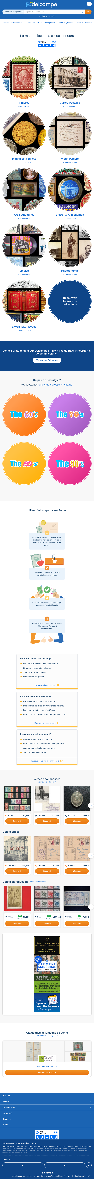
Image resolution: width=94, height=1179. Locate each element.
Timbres (5, 23)
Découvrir (17, 821)
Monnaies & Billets (34, 23)
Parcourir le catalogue (47, 1072)
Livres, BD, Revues (65, 23)
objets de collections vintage (55, 384)
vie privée (87, 1176)
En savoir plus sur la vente (47, 723)
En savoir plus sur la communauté (47, 761)
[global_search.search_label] (54, 12)
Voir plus (6, 1159)
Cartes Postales (18, 23)
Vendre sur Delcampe (47, 360)
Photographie (49, 23)
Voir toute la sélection (47, 782)
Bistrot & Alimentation (85, 23)
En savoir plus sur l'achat (47, 685)
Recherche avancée (47, 16)
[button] (82, 12)
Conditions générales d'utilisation (67, 1176)
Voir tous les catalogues (46, 1036)
